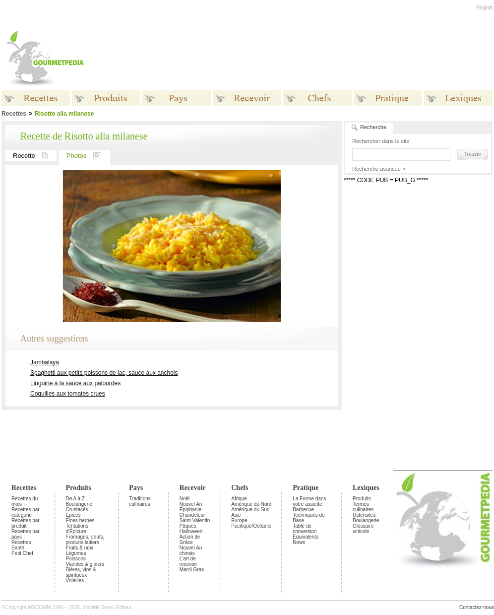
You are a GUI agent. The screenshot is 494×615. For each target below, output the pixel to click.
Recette (35, 155)
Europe (239, 520)
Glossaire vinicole (363, 528)
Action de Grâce (190, 539)
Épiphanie (190, 509)
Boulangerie (79, 504)
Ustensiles (364, 515)
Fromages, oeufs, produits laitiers (85, 539)
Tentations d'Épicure (77, 528)
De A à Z (75, 498)
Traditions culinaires (140, 501)
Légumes (76, 553)
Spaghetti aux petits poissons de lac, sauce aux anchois (104, 372)
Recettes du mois (24, 501)
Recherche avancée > (378, 169)
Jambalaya (44, 362)
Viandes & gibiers (85, 564)
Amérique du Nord (251, 504)
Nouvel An (191, 504)
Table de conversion (304, 528)
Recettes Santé (21, 545)
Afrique (239, 498)
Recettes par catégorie (25, 512)
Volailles (75, 580)
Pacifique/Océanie (251, 526)
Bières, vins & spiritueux (81, 572)
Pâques (188, 526)
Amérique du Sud (250, 509)
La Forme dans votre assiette (309, 501)
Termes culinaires (363, 506)
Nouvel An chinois (191, 550)
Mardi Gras (192, 569)
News (299, 542)
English (484, 7)
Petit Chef (22, 553)
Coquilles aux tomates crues (67, 393)
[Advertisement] (417, 248)
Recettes (23, 487)
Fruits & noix (80, 547)
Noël (185, 498)
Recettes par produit (25, 523)
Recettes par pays (25, 534)
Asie (236, 515)
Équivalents (305, 537)
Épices (73, 515)
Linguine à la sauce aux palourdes (75, 383)
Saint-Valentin (195, 520)
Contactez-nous (476, 607)
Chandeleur (192, 515)
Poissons (76, 558)
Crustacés (77, 509)
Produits (78, 487)
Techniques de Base (309, 517)
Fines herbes (80, 520)
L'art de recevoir (188, 561)
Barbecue (303, 509)
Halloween (191, 531)
